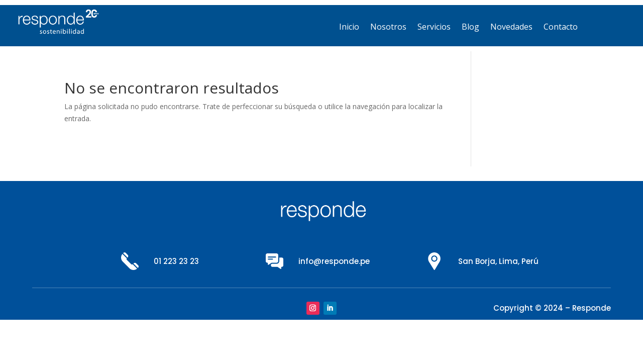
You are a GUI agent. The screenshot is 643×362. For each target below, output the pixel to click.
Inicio (349, 27)
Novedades (511, 27)
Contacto (561, 27)
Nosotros (388, 27)
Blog (470, 27)
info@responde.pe (334, 261)
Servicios (434, 27)
